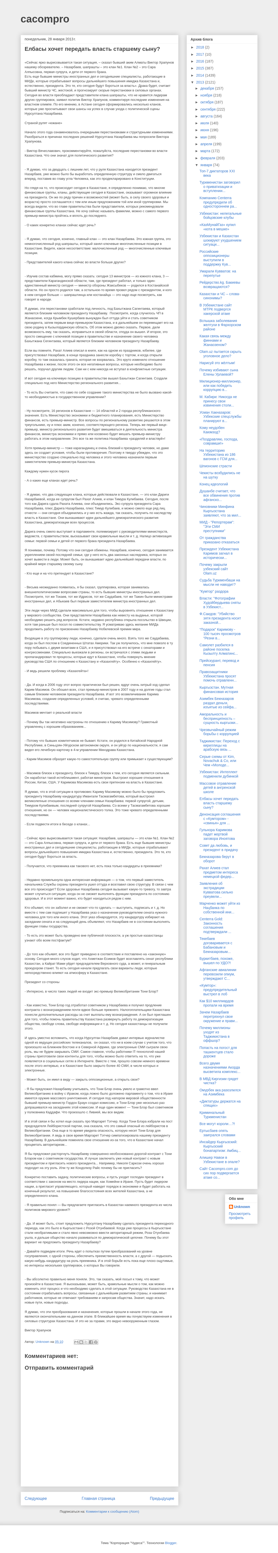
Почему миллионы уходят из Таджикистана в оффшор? (214, 1034)
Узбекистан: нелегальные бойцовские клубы (220, 215)
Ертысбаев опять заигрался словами (217, 1133)
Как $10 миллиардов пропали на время (216, 1003)
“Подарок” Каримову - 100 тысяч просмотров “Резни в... (219, 633)
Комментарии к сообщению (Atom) (112, 1511)
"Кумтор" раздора (213, 591)
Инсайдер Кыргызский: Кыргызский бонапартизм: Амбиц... (220, 1146)
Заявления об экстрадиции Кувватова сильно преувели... (216, 889)
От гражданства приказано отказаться (219, 540)
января (206, 165)
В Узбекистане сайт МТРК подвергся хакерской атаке (215, 309)
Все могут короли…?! (217, 1124)
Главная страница (98, 1498)
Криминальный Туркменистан (212, 1114)
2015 (200, 68)
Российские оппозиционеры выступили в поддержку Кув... (215, 257)
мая (204, 137)
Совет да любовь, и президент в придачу (218, 847)
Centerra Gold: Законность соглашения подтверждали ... (215, 925)
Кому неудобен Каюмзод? (211, 430)
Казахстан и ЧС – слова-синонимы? (219, 296)
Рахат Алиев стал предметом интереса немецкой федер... (218, 872)
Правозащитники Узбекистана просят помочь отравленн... (218, 676)
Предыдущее (162, 1498)
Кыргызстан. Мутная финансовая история (218, 689)
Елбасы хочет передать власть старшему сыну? (218, 803)
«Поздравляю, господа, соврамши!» (218, 441)
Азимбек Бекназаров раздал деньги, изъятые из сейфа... (217, 703)
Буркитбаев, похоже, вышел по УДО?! (216, 961)
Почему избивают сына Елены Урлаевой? (218, 372)
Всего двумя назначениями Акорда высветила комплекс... (219, 1067)
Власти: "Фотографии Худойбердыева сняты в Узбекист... (219, 602)
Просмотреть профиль (240, 1216)
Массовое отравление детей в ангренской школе (217, 787)
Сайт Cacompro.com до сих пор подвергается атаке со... (219, 1173)
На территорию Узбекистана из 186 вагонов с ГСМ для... (218, 454)
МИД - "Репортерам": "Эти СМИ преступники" (216, 526)
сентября (208, 109)
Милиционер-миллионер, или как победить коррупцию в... (220, 385)
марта (205, 151)
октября (207, 102)
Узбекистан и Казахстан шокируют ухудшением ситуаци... (220, 240)
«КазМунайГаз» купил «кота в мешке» (217, 227)
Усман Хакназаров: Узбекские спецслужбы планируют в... (220, 416)
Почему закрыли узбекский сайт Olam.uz (213, 569)
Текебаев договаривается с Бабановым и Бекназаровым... (215, 945)
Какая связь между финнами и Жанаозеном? (215, 340)
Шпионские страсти (215, 466)
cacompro (45, 19)
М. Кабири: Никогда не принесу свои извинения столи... (218, 401)
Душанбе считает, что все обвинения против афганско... (219, 495)
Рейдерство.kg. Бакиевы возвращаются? (219, 284)
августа (207, 116)
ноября (206, 95)
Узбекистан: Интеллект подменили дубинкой (218, 774)
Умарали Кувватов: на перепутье (217, 273)
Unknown (242, 1207)
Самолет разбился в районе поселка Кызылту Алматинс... (218, 649)
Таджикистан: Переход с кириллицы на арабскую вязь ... (219, 745)
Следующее (36, 1498)
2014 (200, 75)
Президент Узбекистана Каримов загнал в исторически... (219, 553)
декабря (207, 88)
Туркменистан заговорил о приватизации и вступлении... (219, 186)
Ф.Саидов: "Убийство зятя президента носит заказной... (220, 618)
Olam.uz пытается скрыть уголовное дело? (220, 354)
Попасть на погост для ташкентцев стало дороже (218, 1052)
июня (205, 130)
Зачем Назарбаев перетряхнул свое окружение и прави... (218, 1016)
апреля (206, 144)
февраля (208, 158)
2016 (200, 61)
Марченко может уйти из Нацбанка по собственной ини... (219, 907)
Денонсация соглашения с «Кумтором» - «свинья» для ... (219, 818)
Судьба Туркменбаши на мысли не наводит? (219, 582)
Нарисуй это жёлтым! (217, 363)
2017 (200, 54)
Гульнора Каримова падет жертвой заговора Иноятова (217, 834)
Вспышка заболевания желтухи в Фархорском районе (220, 325)
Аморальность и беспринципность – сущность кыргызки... (218, 718)
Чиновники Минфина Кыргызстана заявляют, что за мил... (220, 511)
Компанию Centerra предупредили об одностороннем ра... (218, 202)
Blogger (170, 1543)
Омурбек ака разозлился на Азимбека (219, 1092)
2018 (200, 47)
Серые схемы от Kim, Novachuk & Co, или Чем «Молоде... (217, 761)
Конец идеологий (213, 484)
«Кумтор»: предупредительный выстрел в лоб (218, 989)
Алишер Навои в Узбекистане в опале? (219, 1159)
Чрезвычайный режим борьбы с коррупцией (219, 732)
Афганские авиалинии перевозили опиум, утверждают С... (217, 974)
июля (205, 123)
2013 (200, 82)
